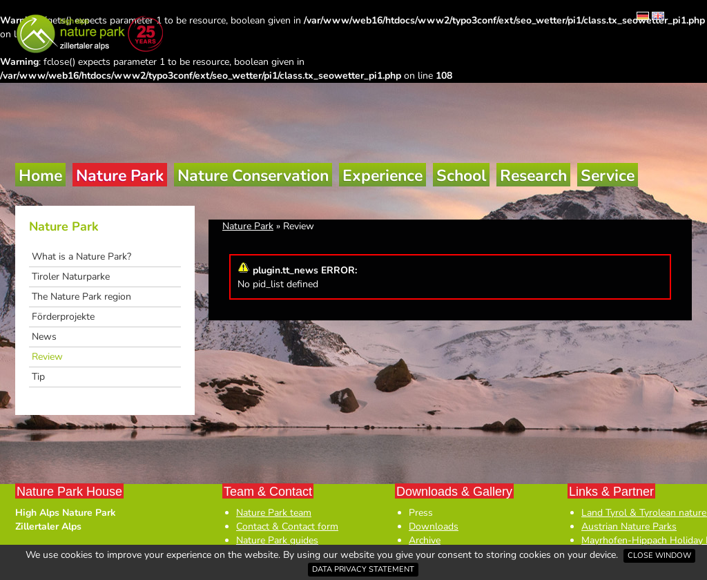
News (44, 336)
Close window (659, 555)
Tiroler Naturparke (71, 276)
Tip (38, 376)
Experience (382, 175)
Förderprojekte (63, 316)
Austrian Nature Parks (629, 526)
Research (533, 175)
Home (40, 175)
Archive (424, 540)
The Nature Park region (81, 296)
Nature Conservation (253, 175)
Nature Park (120, 175)
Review (47, 356)
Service (608, 175)
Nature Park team (273, 512)
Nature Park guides (277, 540)
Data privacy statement (363, 569)
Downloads (433, 526)
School (461, 175)
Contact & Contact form (287, 526)
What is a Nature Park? (81, 256)
